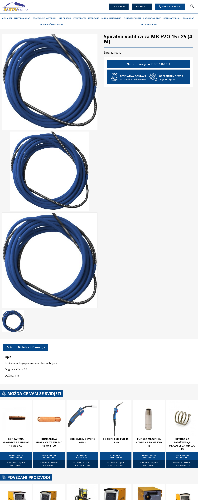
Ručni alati (189, 18)
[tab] (9, 346)
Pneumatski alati (153, 18)
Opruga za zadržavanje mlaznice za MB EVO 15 (182, 443)
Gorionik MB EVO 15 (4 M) (82, 440)
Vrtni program (149, 24)
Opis (9, 346)
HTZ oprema (66, 18)
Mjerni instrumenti (112, 18)
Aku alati (7, 18)
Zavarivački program (52, 24)
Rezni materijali (173, 18)
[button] (192, 6)
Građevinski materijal (45, 18)
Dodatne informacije (31, 346)
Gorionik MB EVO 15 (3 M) (116, 440)
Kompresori (80, 18)
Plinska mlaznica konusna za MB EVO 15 (149, 442)
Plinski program (133, 18)
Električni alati (23, 18)
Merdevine (94, 18)
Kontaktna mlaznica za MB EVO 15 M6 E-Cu (16, 442)
